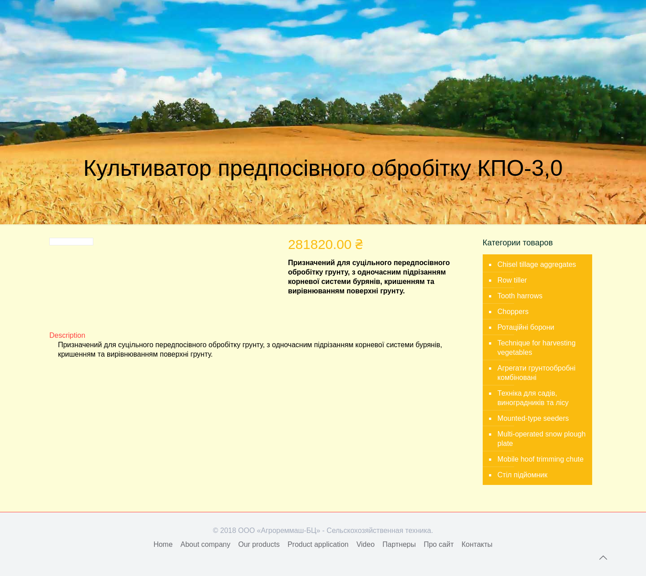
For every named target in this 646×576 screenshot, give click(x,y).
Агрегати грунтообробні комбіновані (537, 372)
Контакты (477, 544)
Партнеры (399, 544)
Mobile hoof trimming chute (541, 459)
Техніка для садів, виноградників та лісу (533, 397)
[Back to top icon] (603, 557)
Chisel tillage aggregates (537, 264)
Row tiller (512, 280)
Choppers (513, 311)
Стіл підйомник (522, 475)
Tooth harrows (520, 296)
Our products (258, 544)
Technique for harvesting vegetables (537, 347)
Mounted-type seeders (533, 418)
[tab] (259, 335)
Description (67, 335)
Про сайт (438, 544)
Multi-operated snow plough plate (542, 438)
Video (365, 544)
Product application (318, 544)
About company (205, 544)
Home (163, 544)
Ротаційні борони (526, 327)
